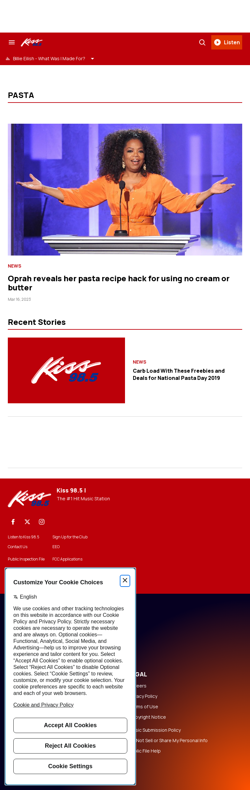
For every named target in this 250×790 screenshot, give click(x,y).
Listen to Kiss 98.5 (23, 537)
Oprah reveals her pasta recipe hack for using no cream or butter (118, 283)
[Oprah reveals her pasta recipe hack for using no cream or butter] (125, 190)
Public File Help (145, 751)
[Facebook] (13, 522)
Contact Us (17, 547)
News (14, 266)
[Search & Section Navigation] (12, 42)
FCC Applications (67, 559)
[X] (27, 522)
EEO (56, 547)
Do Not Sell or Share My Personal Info (168, 740)
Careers (137, 685)
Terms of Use (143, 706)
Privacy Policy (143, 696)
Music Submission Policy (155, 730)
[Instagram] (41, 522)
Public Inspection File (26, 559)
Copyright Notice (147, 717)
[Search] (202, 42)
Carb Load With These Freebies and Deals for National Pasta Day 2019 (179, 374)
